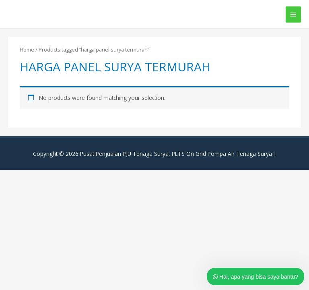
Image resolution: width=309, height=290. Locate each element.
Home (27, 49)
